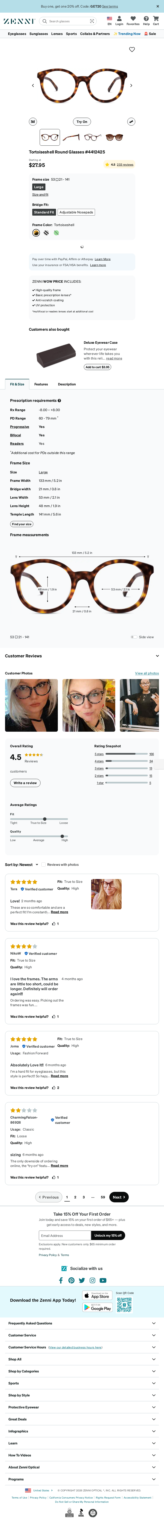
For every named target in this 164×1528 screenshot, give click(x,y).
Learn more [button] (98, 265)
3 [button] (84, 1197)
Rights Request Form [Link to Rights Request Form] (108, 1497)
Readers (17, 443)
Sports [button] (71, 33)
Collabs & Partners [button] (95, 33)
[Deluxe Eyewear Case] (56, 355)
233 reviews (125, 164)
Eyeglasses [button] (17, 33)
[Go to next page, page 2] (119, 1197)
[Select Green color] (56, 233)
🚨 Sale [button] (150, 33)
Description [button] (67, 384)
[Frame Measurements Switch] (134, 637)
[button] (91, 21)
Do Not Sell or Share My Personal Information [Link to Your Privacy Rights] (82, 1501)
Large (43, 472)
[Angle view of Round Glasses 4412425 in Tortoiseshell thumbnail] (93, 137)
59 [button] (103, 1197)
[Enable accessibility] (159, 764)
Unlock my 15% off (108, 1235)
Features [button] (41, 384)
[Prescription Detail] (59, 400)
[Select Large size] (39, 187)
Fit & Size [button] (17, 384)
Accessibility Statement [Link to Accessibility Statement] (137, 1497)
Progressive (19, 426)
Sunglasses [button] (39, 33)
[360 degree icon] (33, 122)
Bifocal (15, 435)
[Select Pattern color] (46, 233)
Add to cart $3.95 (98, 367)
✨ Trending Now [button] (127, 33)
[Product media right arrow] (131, 85)
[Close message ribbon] (157, 6)
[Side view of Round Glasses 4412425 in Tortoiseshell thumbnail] (71, 137)
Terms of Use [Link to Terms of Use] (19, 1497)
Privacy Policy (48, 1255)
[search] (63, 21)
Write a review (25, 783)
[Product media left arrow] (33, 85)
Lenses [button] (57, 33)
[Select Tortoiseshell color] (36, 233)
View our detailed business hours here (75, 1347)
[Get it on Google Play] (97, 1307)
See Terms (108, 6)
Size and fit (40, 194)
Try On (82, 121)
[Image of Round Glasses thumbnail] (114, 137)
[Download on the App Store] (97, 1295)
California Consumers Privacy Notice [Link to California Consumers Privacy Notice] (71, 1497)
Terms (65, 1255)
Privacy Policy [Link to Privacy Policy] (38, 1497)
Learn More (103, 259)
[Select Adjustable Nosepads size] (76, 212)
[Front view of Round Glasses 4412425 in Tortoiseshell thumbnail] (50, 137)
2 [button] (75, 1197)
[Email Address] (65, 1235)
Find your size (21, 524)
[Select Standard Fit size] (44, 212)
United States (39, 1490)
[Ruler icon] (131, 122)
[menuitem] (82, 33)
